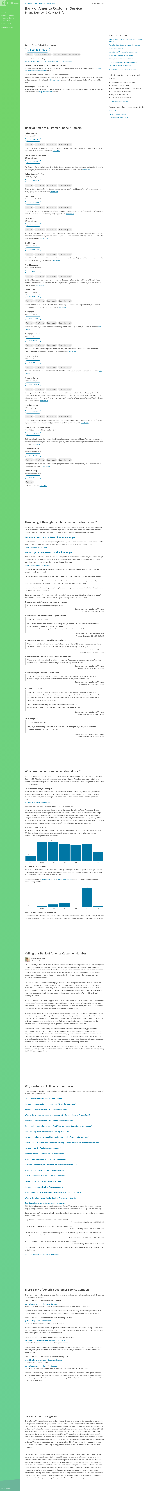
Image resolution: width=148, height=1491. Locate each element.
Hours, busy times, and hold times (121, 59)
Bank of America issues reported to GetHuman (42, 1254)
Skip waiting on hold (51, 61)
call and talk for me (48, 879)
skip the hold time (45, 92)
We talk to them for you (33, 61)
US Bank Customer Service (118, 111)
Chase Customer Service (117, 114)
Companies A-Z (6, 24)
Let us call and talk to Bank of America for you (50, 537)
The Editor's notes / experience (120, 66)
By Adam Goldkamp (38, 958)
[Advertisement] (64, 109)
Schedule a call (66, 61)
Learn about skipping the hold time (37, 565)
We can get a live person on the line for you (49, 552)
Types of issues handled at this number (123, 62)
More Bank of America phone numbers (123, 52)
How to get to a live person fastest (121, 55)
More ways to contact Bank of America (122, 69)
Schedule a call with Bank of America (38, 802)
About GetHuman (7, 27)
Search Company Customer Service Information (7, 18)
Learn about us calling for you (36, 547)
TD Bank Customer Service (118, 118)
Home (3, 12)
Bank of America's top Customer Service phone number (126, 40)
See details (56, 151)
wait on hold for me (65, 879)
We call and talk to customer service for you (124, 45)
